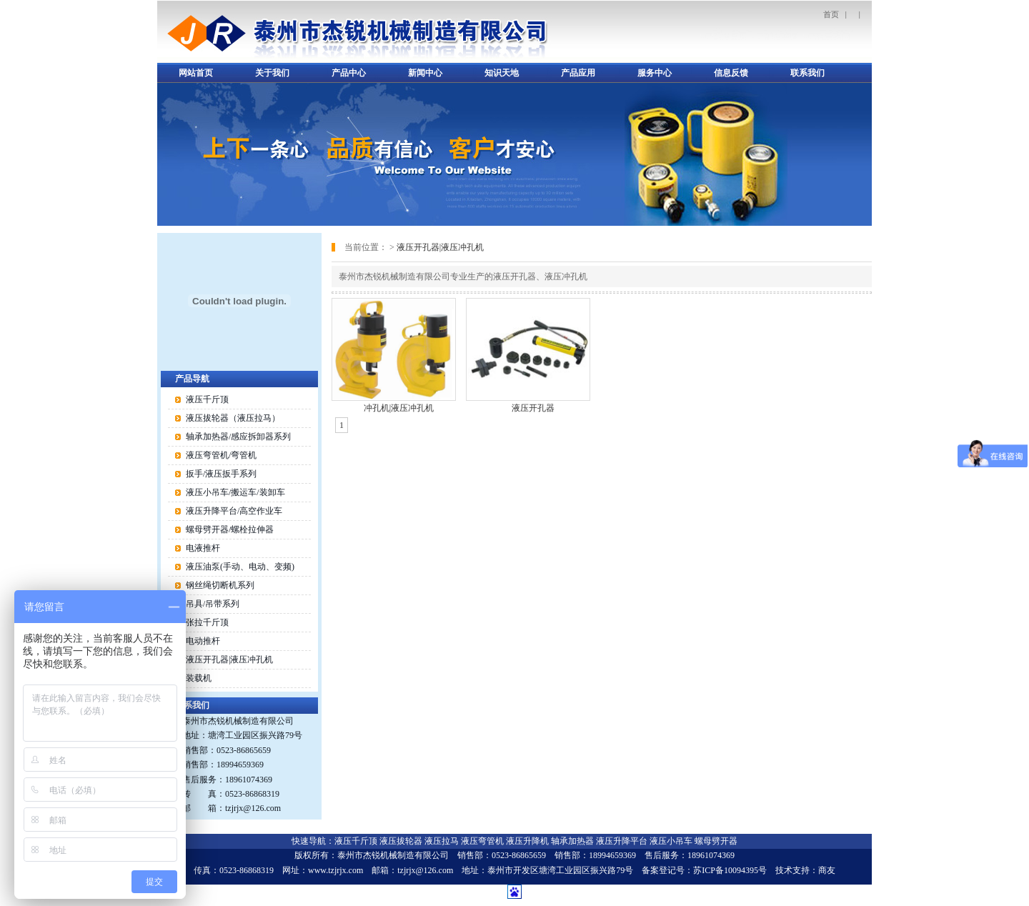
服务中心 (654, 73)
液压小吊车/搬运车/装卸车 (235, 492)
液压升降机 (527, 841)
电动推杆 (203, 641)
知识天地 (501, 73)
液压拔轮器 (400, 841)
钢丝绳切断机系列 (220, 585)
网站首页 (196, 73)
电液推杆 (203, 548)
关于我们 (272, 73)
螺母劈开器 (716, 841)
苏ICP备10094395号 (730, 870)
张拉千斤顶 (207, 622)
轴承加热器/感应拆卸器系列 (238, 437)
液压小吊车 (671, 841)
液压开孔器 (533, 408)
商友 (826, 870)
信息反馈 (731, 73)
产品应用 (578, 73)
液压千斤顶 (207, 399)
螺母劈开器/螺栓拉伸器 (230, 529)
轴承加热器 (572, 841)
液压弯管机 (482, 841)
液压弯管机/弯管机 (221, 455)
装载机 (199, 678)
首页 (831, 14)
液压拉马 (441, 841)
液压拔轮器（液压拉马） (233, 418)
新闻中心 (425, 73)
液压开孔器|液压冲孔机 (440, 247)
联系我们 (807, 73)
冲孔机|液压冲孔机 (399, 408)
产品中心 (349, 73)
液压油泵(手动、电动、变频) (240, 567)
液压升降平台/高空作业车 (234, 511)
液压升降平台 (621, 841)
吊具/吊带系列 (212, 604)
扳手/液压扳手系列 (221, 474)
